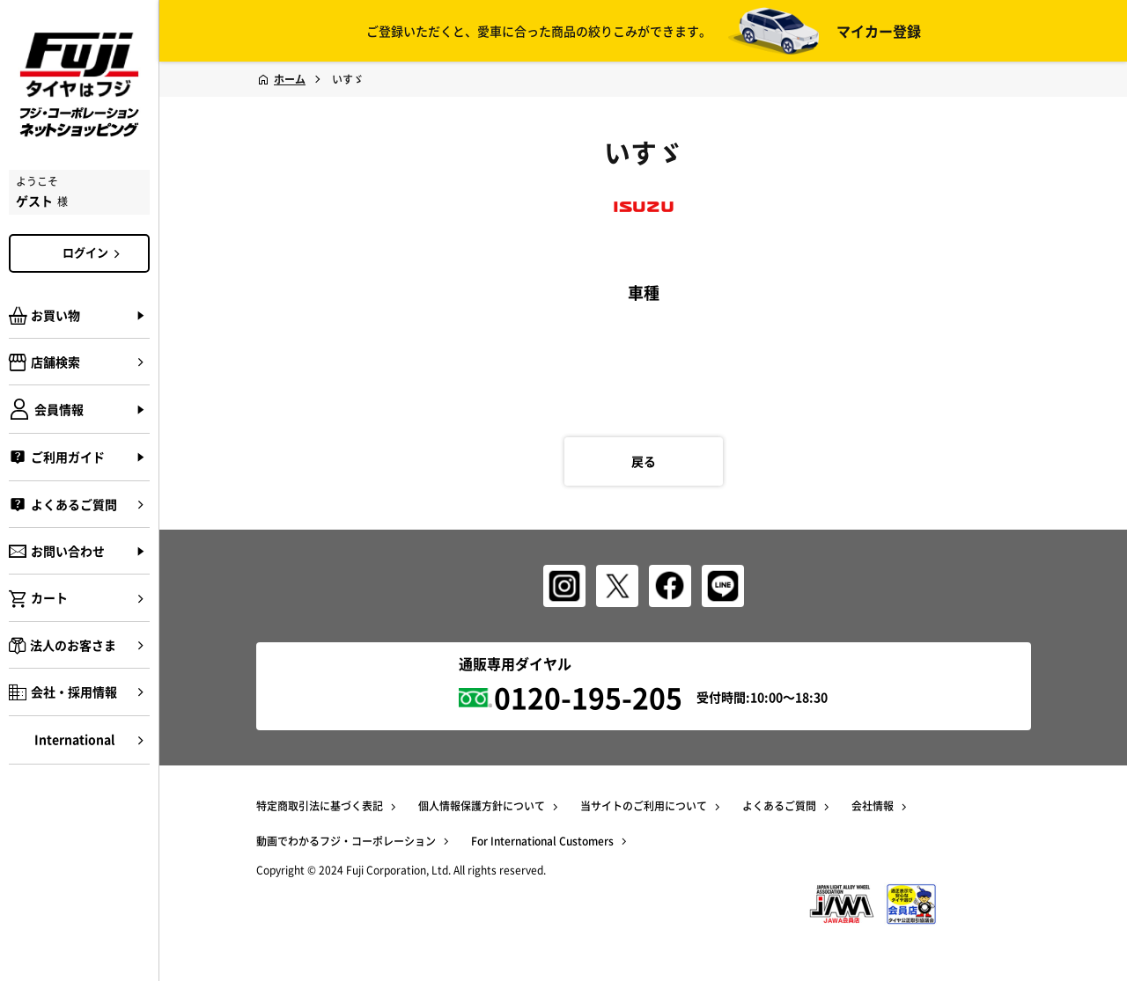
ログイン (94, 252)
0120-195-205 (588, 697)
